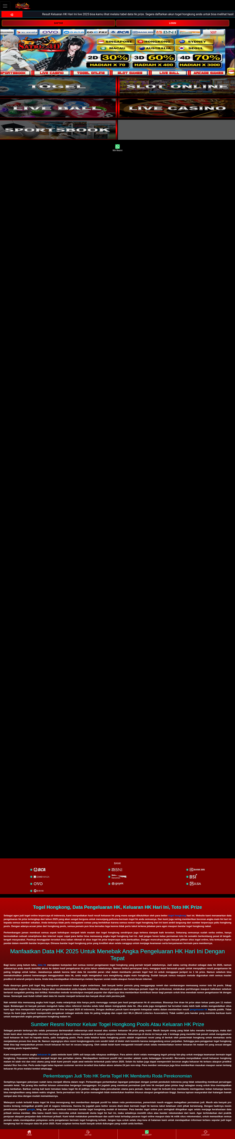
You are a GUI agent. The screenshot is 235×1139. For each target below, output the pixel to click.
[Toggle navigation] (5, 5)
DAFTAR (58, 23)
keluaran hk (43, 1054)
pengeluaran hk (198, 1009)
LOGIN (172, 23)
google (31, 1109)
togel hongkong (177, 915)
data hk (42, 965)
